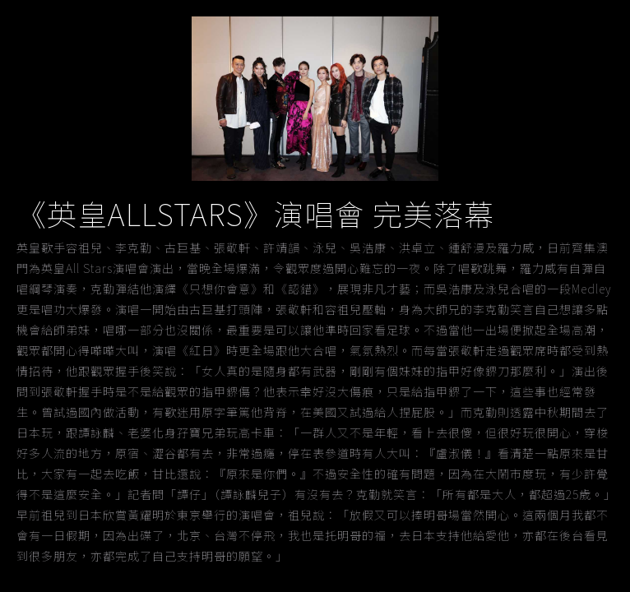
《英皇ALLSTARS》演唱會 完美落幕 (255, 213)
